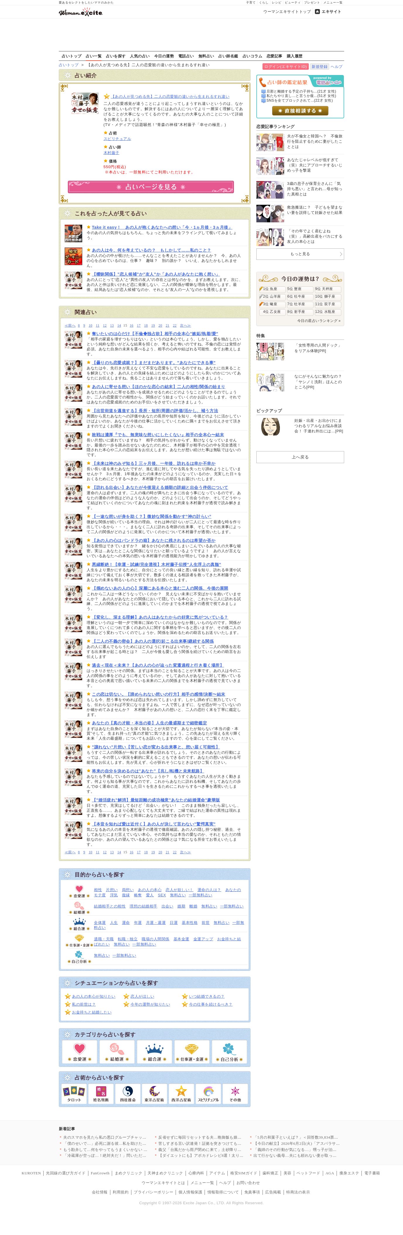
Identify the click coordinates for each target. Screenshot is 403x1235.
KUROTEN (31, 1173)
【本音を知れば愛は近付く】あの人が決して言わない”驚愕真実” (154, 824)
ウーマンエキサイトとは (163, 1183)
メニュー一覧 (333, 2)
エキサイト (332, 11)
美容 (287, 1173)
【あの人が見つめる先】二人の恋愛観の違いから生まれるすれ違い (170, 96)
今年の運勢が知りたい (150, 1004)
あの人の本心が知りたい (94, 996)
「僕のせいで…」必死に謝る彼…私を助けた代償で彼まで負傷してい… (126, 1143)
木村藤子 (111, 153)
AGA (329, 1173)
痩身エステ (349, 1173)
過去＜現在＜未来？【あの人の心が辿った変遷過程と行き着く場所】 (158, 665)
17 (139, 325)
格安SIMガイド (243, 1173)
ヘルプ (337, 66)
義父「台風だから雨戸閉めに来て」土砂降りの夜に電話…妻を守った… (221, 1149)
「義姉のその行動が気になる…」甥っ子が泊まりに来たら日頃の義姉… (316, 1149)
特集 (260, 335)
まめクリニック (129, 1173)
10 (90, 325)
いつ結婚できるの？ (207, 996)
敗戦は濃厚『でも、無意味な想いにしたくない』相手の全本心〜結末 (158, 434)
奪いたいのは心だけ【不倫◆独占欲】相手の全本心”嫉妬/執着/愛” (155, 333)
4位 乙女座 (272, 312)
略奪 (138, 895)
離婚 (193, 906)
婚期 (181, 906)
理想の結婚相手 (143, 906)
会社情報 (100, 1192)
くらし (264, 2)
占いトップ (72, 56)
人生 (114, 922)
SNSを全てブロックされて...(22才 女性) (300, 100)
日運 (174, 922)
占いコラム (253, 56)
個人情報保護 (190, 1192)
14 (119, 325)
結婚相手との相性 (110, 906)
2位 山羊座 (272, 296)
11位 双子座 (325, 304)
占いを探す (116, 56)
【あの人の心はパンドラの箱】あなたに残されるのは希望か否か (153, 540)
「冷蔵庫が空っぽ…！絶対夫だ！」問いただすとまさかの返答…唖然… (126, 1155)
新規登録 (319, 66)
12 (105, 325)
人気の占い (140, 56)
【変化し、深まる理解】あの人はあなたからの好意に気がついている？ (160, 617)
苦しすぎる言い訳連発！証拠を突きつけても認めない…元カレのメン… (221, 1143)
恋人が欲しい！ (179, 890)
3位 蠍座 (270, 304)
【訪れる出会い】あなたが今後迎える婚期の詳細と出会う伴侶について (160, 487)
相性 (98, 890)
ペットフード (308, 1173)
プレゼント (312, 2)
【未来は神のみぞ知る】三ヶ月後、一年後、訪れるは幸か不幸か (153, 463)
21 (167, 325)
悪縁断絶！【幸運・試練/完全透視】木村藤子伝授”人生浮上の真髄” (156, 564)
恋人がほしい (142, 996)
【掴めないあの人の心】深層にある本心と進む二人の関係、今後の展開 (160, 588)
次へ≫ (185, 325)
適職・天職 (104, 939)
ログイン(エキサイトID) (285, 66)
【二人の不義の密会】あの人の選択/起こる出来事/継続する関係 (153, 641)
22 (175, 325)
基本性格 (190, 922)
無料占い (206, 56)
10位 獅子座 (325, 296)
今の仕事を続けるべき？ (211, 1004)
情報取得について (223, 1192)
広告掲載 (273, 1192)
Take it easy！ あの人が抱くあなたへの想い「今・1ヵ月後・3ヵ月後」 (162, 227)
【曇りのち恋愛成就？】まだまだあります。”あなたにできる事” (154, 362)
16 (131, 325)
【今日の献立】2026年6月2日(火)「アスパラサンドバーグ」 (306, 1143)
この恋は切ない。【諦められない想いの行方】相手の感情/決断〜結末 (158, 694)
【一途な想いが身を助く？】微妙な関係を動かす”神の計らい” (151, 516)
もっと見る (300, 254)
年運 (138, 922)
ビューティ (293, 2)
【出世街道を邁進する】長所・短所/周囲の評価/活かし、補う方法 (155, 410)
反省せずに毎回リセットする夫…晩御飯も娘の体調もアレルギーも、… (221, 1137)
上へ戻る (300, 457)
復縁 (126, 895)
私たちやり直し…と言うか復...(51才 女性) (301, 96)
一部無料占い (200, 895)
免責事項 (252, 1192)
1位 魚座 (270, 289)
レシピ (277, 2)
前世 (206, 922)
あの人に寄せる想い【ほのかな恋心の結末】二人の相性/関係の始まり (158, 386)
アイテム (217, 1173)
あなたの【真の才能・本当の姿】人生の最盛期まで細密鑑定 (149, 723)
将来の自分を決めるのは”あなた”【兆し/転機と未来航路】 (148, 771)
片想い (112, 890)
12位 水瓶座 (325, 312)
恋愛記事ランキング (275, 126)
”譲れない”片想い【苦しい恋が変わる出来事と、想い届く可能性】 (156, 747)
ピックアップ (269, 410)
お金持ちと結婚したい (92, 1012)
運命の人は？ (209, 890)
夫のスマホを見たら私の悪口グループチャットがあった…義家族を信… (126, 1137)
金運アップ (203, 939)
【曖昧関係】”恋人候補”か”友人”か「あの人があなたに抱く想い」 (156, 274)
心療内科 (196, 1173)
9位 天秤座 (324, 289)
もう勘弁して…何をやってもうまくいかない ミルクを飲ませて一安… (125, 1149)
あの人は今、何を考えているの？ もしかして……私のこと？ (151, 250)
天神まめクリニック (165, 1173)
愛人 (150, 895)
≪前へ (70, 325)
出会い (168, 906)
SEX (162, 895)
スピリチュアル (117, 139)
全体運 (100, 922)
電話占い (186, 56)
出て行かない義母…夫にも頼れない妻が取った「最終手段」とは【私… (316, 1155)
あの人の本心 (150, 890)
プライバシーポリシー (153, 1192)
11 (98, 325)
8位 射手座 (296, 312)
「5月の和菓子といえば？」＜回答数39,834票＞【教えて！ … (308, 1137)
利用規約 (120, 1192)
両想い (128, 890)
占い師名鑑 (228, 56)
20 (160, 325)
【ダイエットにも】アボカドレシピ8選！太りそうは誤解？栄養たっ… (220, 1155)
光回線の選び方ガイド (65, 1173)
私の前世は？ (84, 1004)
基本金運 (181, 939)
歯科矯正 (270, 1173)
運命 (126, 922)
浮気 (114, 895)
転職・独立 (128, 939)
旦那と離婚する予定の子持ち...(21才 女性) (301, 91)
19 (153, 325)
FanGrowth (100, 1173)
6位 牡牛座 (296, 296)
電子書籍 (372, 1173)
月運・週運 (156, 922)
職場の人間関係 (155, 939)
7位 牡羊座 (296, 304)
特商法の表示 (298, 1192)
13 (112, 325)
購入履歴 (295, 56)
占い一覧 (94, 56)
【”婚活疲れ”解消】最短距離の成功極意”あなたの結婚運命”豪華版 (156, 800)
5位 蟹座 (294, 289)
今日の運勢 (164, 56)
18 (146, 325)
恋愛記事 (274, 56)
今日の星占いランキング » (319, 321)
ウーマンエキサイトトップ (287, 11)
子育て (251, 2)
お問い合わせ (248, 1183)
